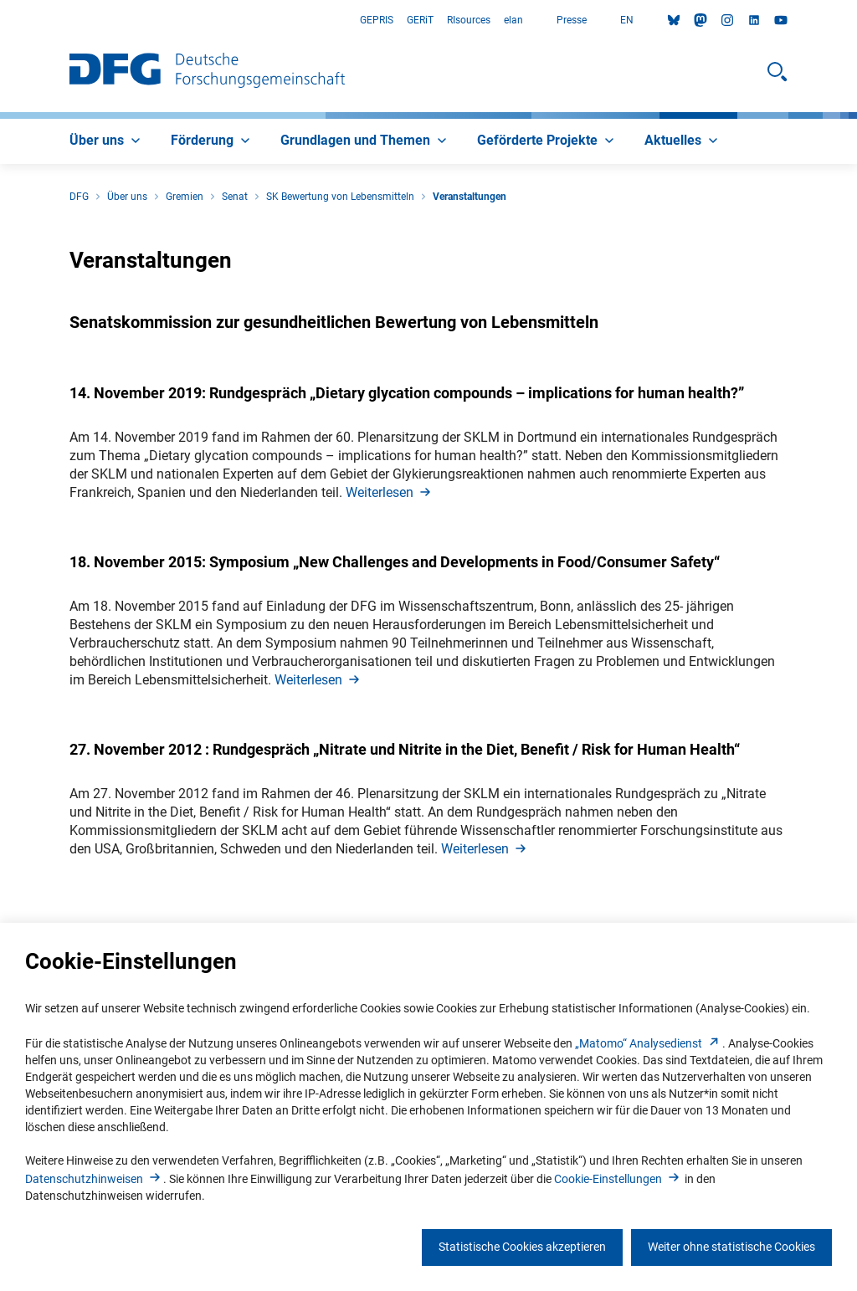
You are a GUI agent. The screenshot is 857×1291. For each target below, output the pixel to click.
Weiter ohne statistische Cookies (731, 1246)
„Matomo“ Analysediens (648, 1043)
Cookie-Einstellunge (618, 1179)
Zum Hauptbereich (0, 20)
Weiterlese (390, 492)
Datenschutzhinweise (94, 1179)
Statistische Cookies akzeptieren (522, 1246)
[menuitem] (106, 141)
